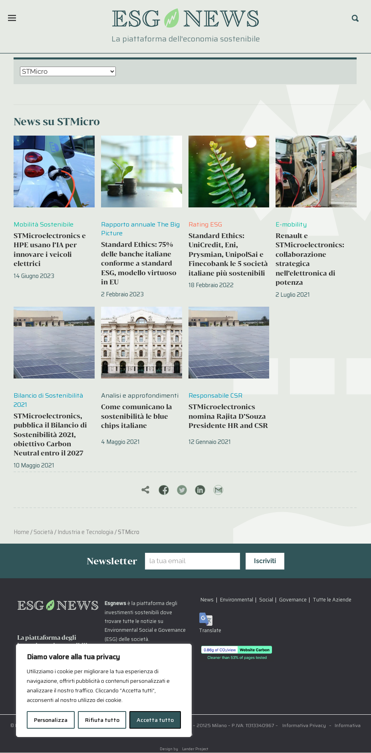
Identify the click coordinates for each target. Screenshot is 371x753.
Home (21, 532)
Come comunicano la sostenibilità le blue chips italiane (136, 416)
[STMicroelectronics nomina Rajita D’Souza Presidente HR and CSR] (229, 342)
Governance (293, 600)
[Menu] (12, 18)
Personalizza (50, 720)
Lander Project (195, 749)
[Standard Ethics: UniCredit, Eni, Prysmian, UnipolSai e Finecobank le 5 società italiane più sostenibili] (229, 171)
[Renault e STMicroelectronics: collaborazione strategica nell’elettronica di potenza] (316, 171)
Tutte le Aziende (332, 600)
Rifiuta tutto (102, 720)
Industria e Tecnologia (85, 532)
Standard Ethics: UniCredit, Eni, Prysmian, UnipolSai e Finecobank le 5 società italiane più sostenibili (228, 254)
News (207, 600)
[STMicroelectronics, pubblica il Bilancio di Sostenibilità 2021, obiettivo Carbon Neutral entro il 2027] (54, 342)
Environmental (236, 600)
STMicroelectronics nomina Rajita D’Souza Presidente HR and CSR (228, 416)
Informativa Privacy (304, 725)
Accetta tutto (155, 720)
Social (266, 600)
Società (43, 532)
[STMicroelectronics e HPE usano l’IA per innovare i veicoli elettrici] (54, 171)
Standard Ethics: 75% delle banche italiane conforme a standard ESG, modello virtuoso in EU (139, 263)
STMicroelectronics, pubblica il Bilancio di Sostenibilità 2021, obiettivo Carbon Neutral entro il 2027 (50, 434)
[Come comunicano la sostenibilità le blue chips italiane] (141, 342)
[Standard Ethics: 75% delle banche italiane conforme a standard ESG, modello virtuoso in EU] (141, 171)
